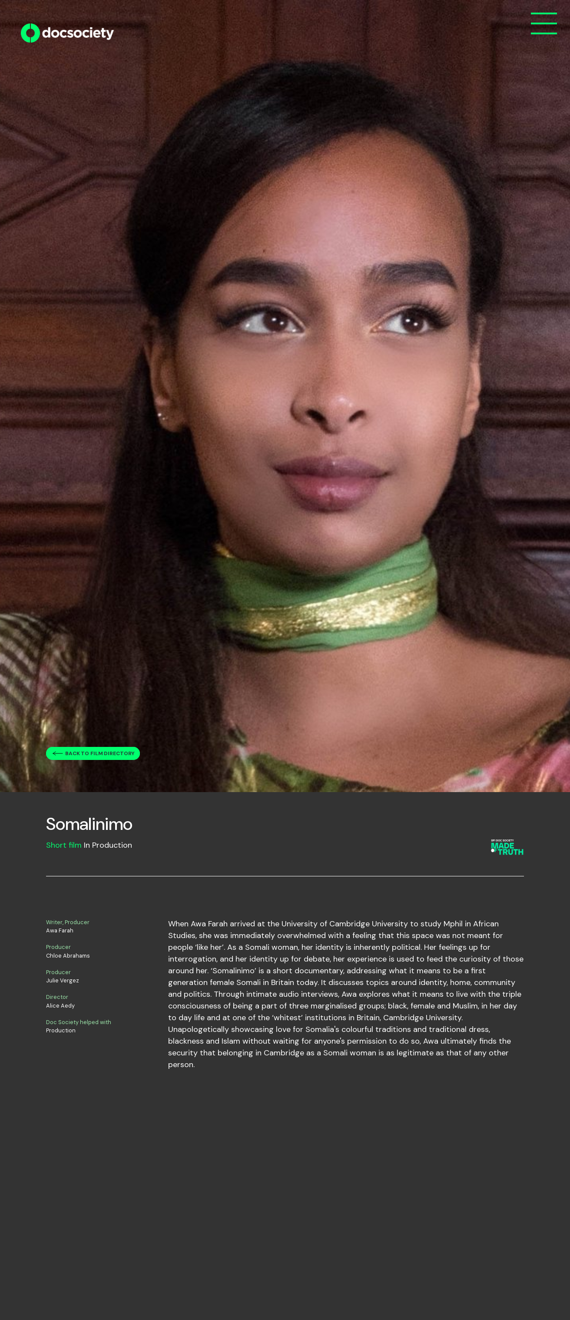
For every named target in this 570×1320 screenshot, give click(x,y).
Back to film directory (100, 753)
